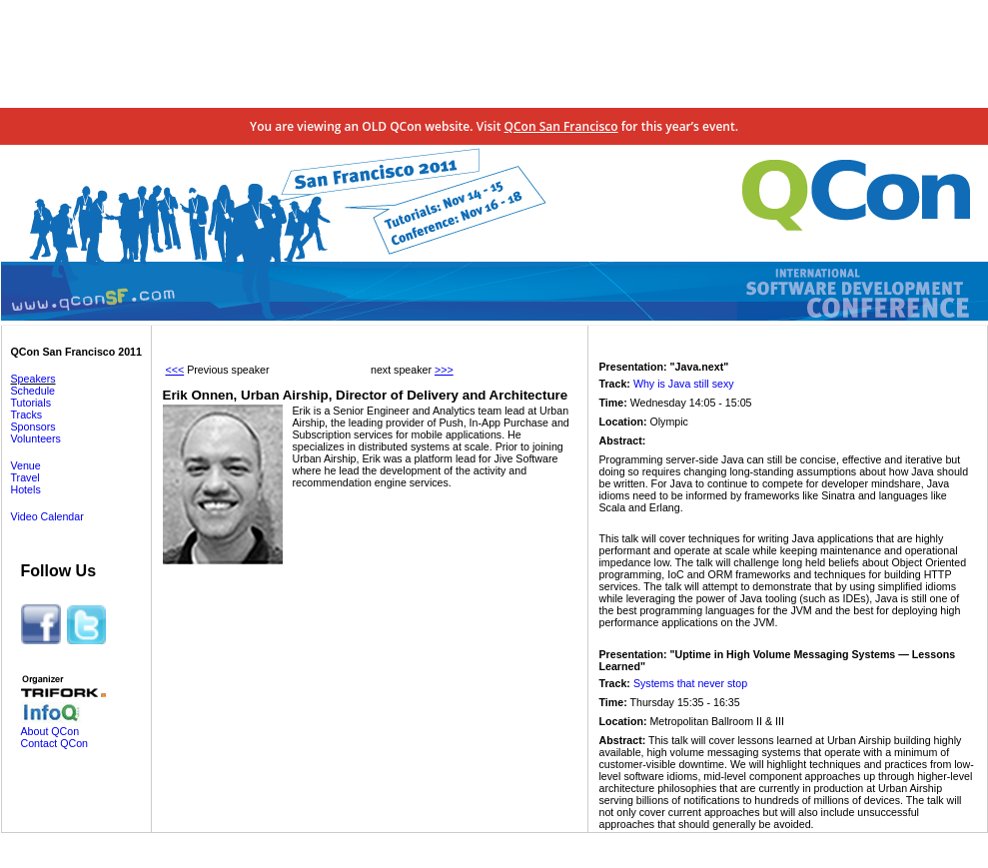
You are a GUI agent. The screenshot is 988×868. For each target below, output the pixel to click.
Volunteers (36, 438)
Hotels (26, 489)
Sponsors (33, 427)
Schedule (33, 391)
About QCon (50, 731)
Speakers (33, 379)
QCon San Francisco (561, 126)
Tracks (27, 415)
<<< (175, 370)
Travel (25, 477)
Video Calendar (47, 516)
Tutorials (31, 403)
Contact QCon (55, 743)
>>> (444, 370)
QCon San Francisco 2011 (76, 352)
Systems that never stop (690, 683)
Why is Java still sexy (683, 384)
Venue (26, 465)
